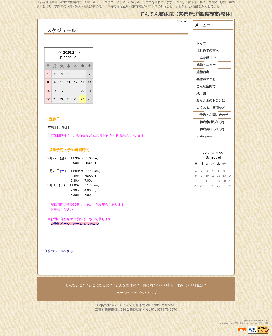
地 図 (201, 93)
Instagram (204, 136)
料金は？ (200, 285)
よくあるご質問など (210, 108)
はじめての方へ (207, 50)
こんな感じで (206, 58)
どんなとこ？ (75, 285)
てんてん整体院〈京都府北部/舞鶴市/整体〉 (187, 14)
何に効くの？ (153, 285)
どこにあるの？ (101, 285)
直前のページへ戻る (58, 251)
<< (60, 52)
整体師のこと (206, 79)
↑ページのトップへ (129, 293)
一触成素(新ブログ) (210, 122)
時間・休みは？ (178, 285)
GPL (260, 323)
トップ (201, 43)
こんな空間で (206, 86)
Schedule (213, 157)
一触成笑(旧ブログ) (210, 129)
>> (77, 52)
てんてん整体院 (134, 305)
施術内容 (202, 72)
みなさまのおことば (210, 100)
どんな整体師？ (128, 285)
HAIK (260, 320)
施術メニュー (206, 65)
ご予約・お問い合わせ (212, 115)
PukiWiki (234, 323)
